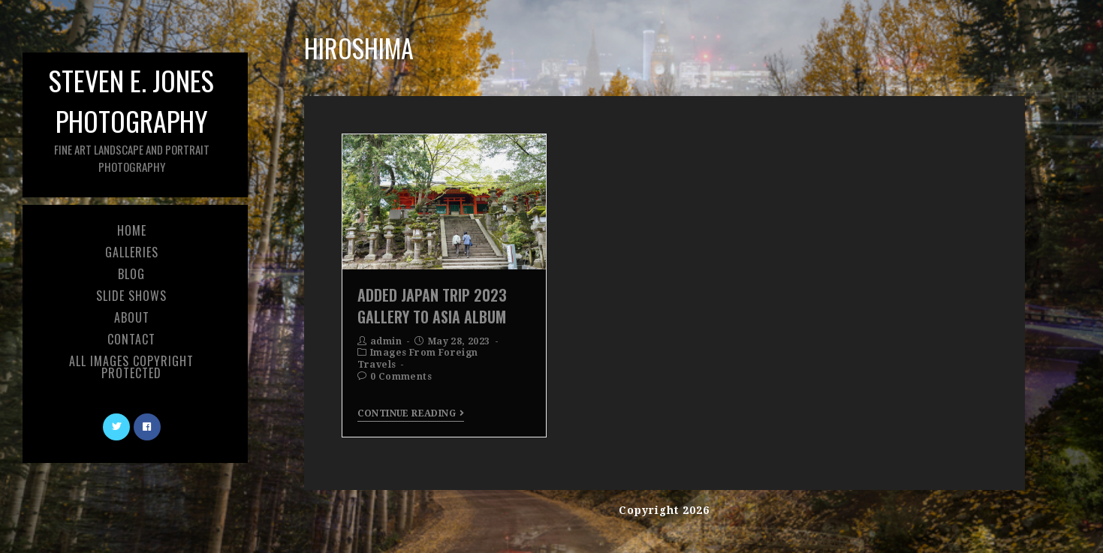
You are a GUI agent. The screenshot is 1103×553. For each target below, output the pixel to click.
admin (386, 341)
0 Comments (401, 376)
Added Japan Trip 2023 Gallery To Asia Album (432, 305)
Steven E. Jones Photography (131, 117)
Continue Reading (411, 413)
